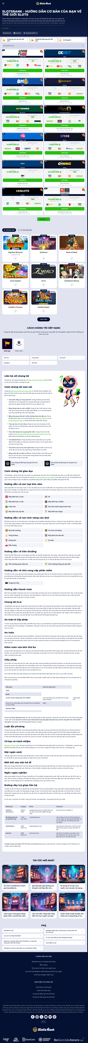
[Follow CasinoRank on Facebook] (33, 1017)
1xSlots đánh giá (22, 212)
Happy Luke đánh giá (22, 156)
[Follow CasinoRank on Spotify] (50, 1017)
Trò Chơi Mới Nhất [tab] (25, 230)
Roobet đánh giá (64, 101)
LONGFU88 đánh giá (23, 73)
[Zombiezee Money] (71, 275)
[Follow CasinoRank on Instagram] (37, 1017)
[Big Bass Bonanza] (15, 248)
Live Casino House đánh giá (64, 128)
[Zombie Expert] (43, 302)
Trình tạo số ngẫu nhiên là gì (43, 975)
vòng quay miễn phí (41, 418)
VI (43, 1022)
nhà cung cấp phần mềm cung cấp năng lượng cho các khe (33, 434)
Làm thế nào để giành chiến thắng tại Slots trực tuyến (43, 971)
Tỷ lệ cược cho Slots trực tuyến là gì (44, 968)
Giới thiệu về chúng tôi (43, 987)
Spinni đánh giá (64, 156)
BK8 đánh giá (23, 101)
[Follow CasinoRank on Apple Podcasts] (54, 1017)
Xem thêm (43, 219)
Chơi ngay (22, 70)
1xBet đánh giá (64, 73)
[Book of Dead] (71, 248)
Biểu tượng (43, 965)
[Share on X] (7, 33)
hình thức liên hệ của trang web (35, 380)
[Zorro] (43, 275)
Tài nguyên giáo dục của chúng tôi (45, 477)
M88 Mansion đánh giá (64, 212)
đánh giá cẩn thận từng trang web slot (22, 391)
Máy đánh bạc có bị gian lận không (44, 962)
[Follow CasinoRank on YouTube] (46, 1017)
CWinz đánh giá (64, 183)
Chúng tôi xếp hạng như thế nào (44, 997)
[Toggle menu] (3, 3)
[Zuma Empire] (15, 275)
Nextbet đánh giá (23, 183)
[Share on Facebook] (17, 33)
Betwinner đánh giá (22, 128)
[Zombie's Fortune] (15, 302)
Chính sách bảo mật (43, 990)
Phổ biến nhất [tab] (9, 230)
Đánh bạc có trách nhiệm (11, 745)
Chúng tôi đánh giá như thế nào (44, 994)
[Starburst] (43, 248)
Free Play (24, 236)
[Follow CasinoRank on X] (41, 1017)
